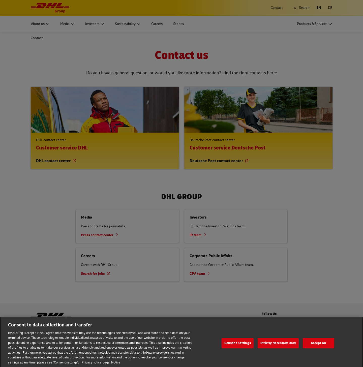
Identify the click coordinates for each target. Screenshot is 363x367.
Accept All (318, 349)
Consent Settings (237, 349)
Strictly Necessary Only (278, 349)
